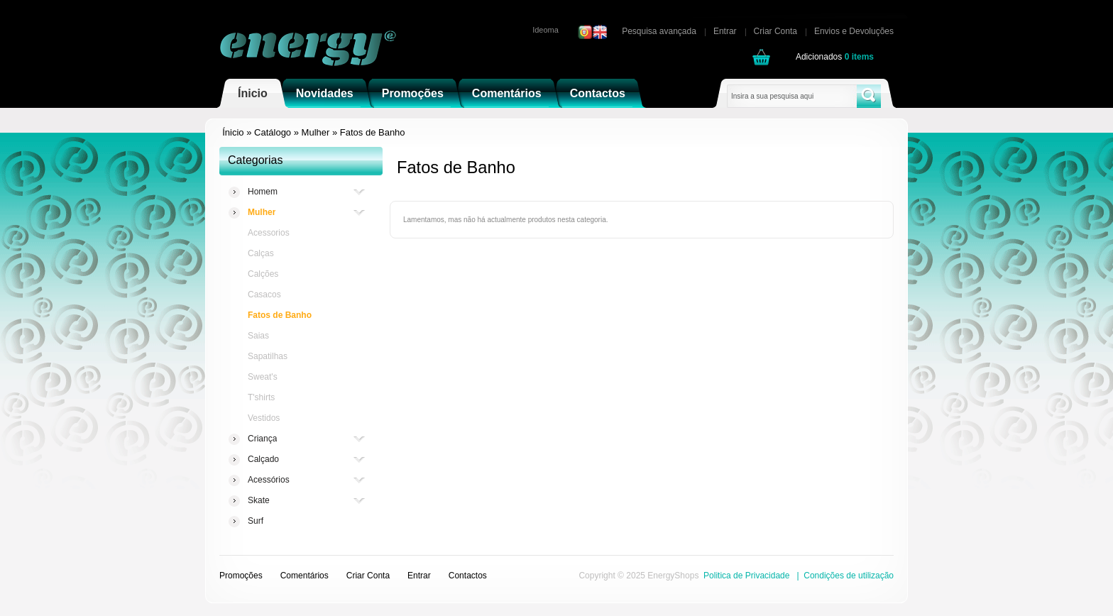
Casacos (264, 294)
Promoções (413, 93)
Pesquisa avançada (659, 31)
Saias (258, 336)
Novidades (324, 93)
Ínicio (253, 93)
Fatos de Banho (372, 132)
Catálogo (272, 132)
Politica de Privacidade (746, 576)
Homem (263, 192)
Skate (259, 500)
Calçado (263, 459)
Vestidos (264, 418)
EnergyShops (672, 576)
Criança (262, 439)
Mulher (316, 132)
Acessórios (269, 480)
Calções (263, 274)
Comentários (507, 93)
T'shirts (261, 397)
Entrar (725, 31)
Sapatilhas (267, 356)
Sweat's (263, 377)
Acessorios (269, 233)
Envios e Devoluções (854, 31)
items (859, 57)
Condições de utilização (849, 576)
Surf (255, 521)
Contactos (597, 93)
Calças (261, 253)
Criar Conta (775, 31)
